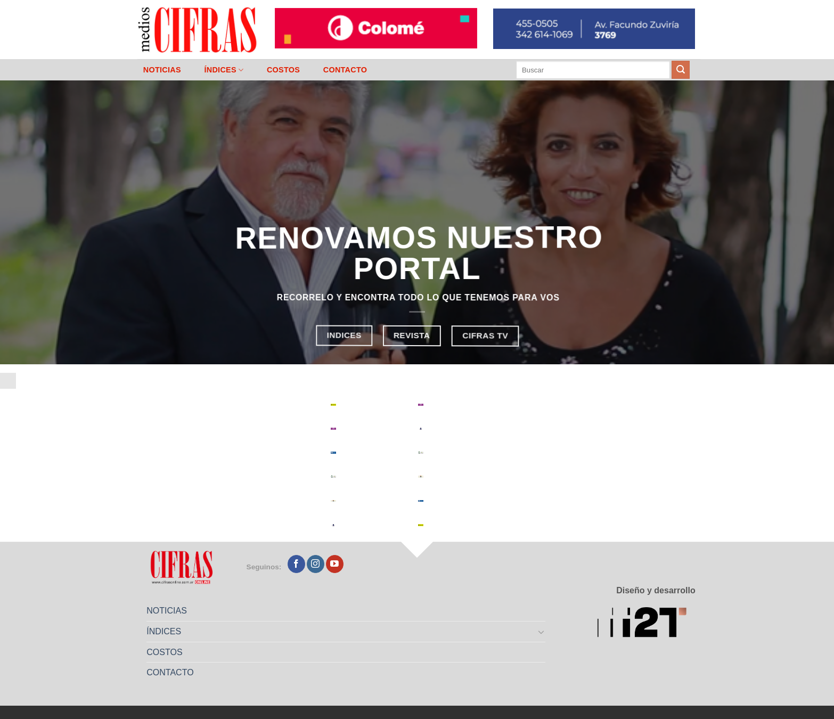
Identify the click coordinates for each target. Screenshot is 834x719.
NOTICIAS (162, 70)
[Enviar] (681, 70)
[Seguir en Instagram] (315, 564)
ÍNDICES (223, 70)
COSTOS (283, 70)
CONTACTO (345, 70)
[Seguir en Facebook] (296, 564)
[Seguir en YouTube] (335, 564)
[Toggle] (541, 631)
